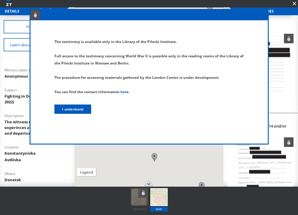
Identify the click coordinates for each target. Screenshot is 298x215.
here (124, 91)
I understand (72, 109)
